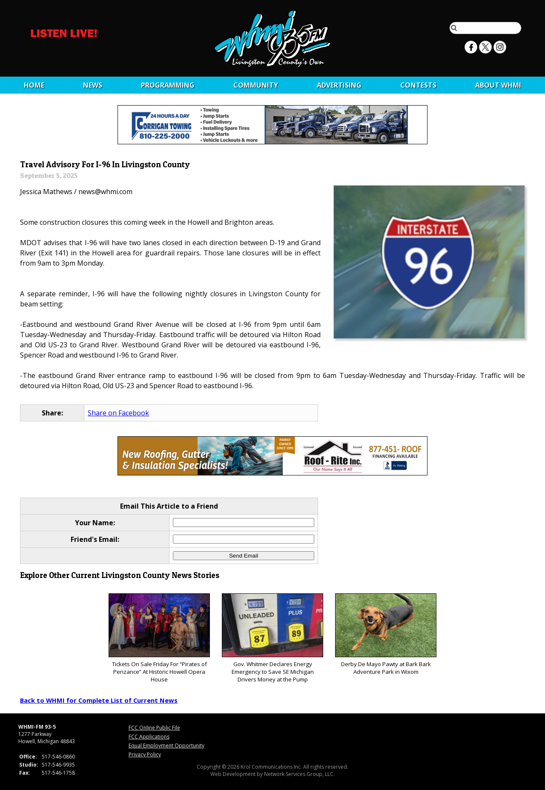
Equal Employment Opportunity (166, 745)
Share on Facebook (118, 413)
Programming (168, 85)
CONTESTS (418, 85)
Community (255, 85)
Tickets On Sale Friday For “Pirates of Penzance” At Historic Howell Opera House (159, 638)
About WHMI (498, 85)
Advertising (339, 85)
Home (34, 85)
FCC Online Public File (154, 727)
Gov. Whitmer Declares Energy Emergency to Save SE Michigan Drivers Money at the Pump (272, 638)
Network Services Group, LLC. (299, 774)
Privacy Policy (145, 754)
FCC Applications (149, 736)
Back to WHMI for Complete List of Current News (99, 700)
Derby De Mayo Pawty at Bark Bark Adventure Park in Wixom (385, 634)
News (92, 85)
